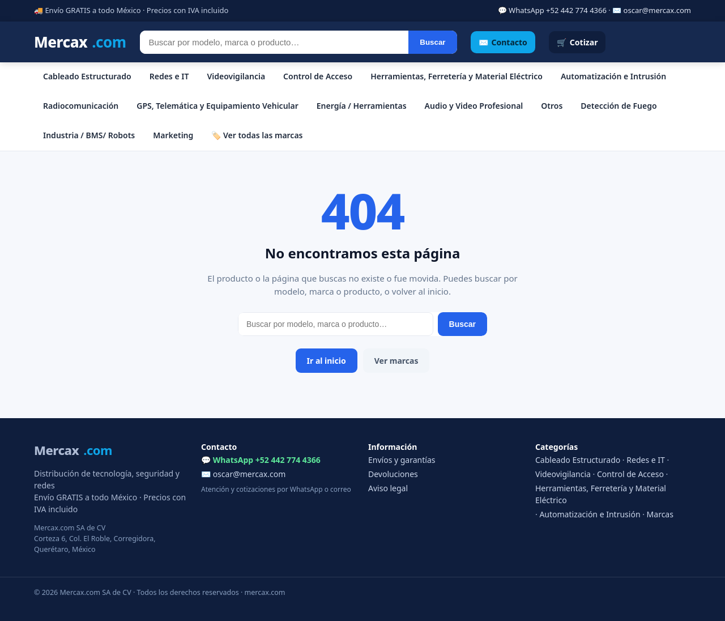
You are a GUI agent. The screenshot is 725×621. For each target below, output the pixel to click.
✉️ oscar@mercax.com (243, 474)
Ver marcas (396, 360)
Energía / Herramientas (362, 105)
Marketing (173, 135)
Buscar (432, 42)
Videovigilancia (236, 76)
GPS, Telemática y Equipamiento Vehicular (217, 105)
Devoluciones (393, 474)
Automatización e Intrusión (613, 76)
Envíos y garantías (401, 459)
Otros (551, 105)
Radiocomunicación (80, 105)
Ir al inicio (326, 360)
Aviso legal (388, 488)
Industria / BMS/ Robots (89, 135)
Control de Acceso (317, 76)
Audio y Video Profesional (474, 105)
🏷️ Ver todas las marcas (256, 135)
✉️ (503, 42)
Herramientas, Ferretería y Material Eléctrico (456, 76)
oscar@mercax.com (657, 10)
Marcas (660, 514)
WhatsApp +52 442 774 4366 (558, 10)
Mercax (80, 42)
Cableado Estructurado (87, 76)
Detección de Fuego (618, 105)
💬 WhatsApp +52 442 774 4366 (261, 459)
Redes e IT (169, 76)
